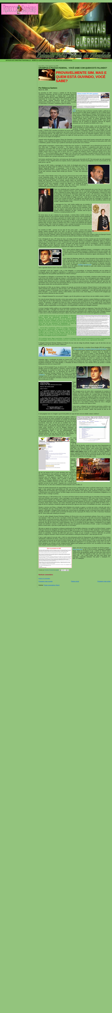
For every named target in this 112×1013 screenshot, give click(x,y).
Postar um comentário (44, 578)
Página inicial (75, 581)
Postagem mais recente (46, 581)
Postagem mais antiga (104, 581)
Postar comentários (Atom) (52, 585)
